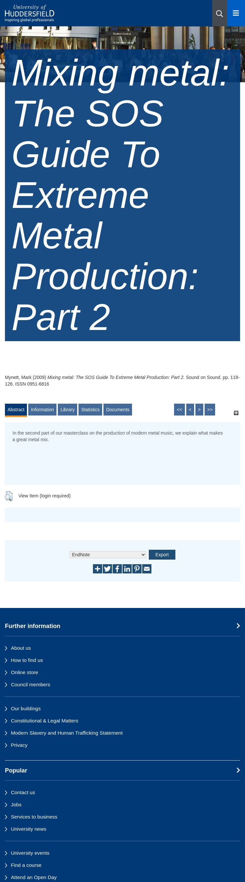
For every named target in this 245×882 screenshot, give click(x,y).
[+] (236, 412)
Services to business (34, 816)
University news (28, 829)
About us (21, 648)
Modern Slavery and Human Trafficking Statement (66, 733)
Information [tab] (42, 409)
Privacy (19, 745)
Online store (24, 672)
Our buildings (26, 708)
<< (179, 409)
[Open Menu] (236, 13)
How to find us (27, 660)
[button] (219, 13)
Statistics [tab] (90, 409)
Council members (30, 684)
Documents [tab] (117, 409)
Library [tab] (67, 409)
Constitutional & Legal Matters (44, 720)
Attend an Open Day (33, 877)
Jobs (16, 804)
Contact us (23, 792)
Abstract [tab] (16, 409)
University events (30, 853)
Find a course (26, 865)
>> (209, 409)
